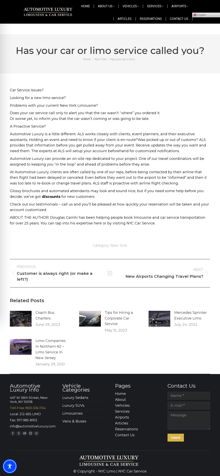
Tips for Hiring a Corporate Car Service (119, 318)
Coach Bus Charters (45, 315)
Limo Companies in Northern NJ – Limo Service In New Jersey (51, 349)
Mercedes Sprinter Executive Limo (190, 315)
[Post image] (21, 319)
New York (118, 245)
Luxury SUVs (73, 405)
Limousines (72, 413)
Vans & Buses (74, 421)
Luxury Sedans (75, 398)
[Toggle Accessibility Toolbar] (10, 466)
